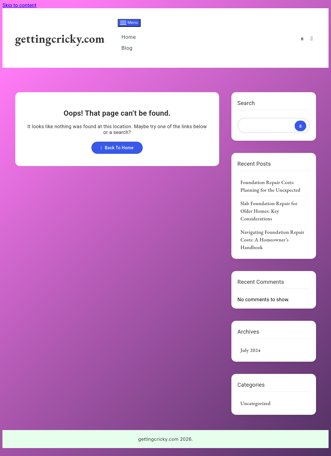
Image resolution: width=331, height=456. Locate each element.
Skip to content (19, 5)
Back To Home (117, 153)
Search (246, 108)
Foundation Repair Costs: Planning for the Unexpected (270, 191)
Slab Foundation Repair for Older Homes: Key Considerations (269, 216)
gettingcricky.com (60, 41)
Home (128, 38)
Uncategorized (255, 408)
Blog (127, 52)
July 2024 (250, 355)
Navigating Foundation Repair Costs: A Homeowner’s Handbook (272, 245)
